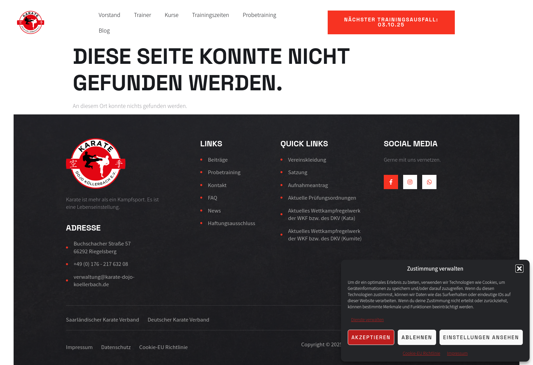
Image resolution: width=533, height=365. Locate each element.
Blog (104, 30)
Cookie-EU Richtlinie (421, 353)
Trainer (142, 15)
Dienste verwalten (367, 319)
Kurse (171, 15)
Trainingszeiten (210, 15)
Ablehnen (416, 337)
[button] (519, 268)
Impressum (457, 353)
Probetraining (259, 15)
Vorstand (109, 15)
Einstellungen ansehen (481, 337)
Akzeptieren (371, 337)
